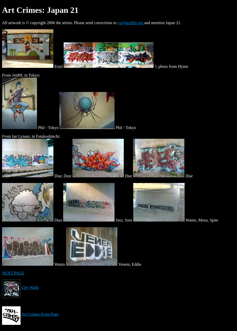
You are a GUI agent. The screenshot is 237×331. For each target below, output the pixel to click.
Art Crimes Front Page (30, 314)
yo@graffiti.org (130, 23)
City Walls (20, 287)
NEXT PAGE (13, 273)
